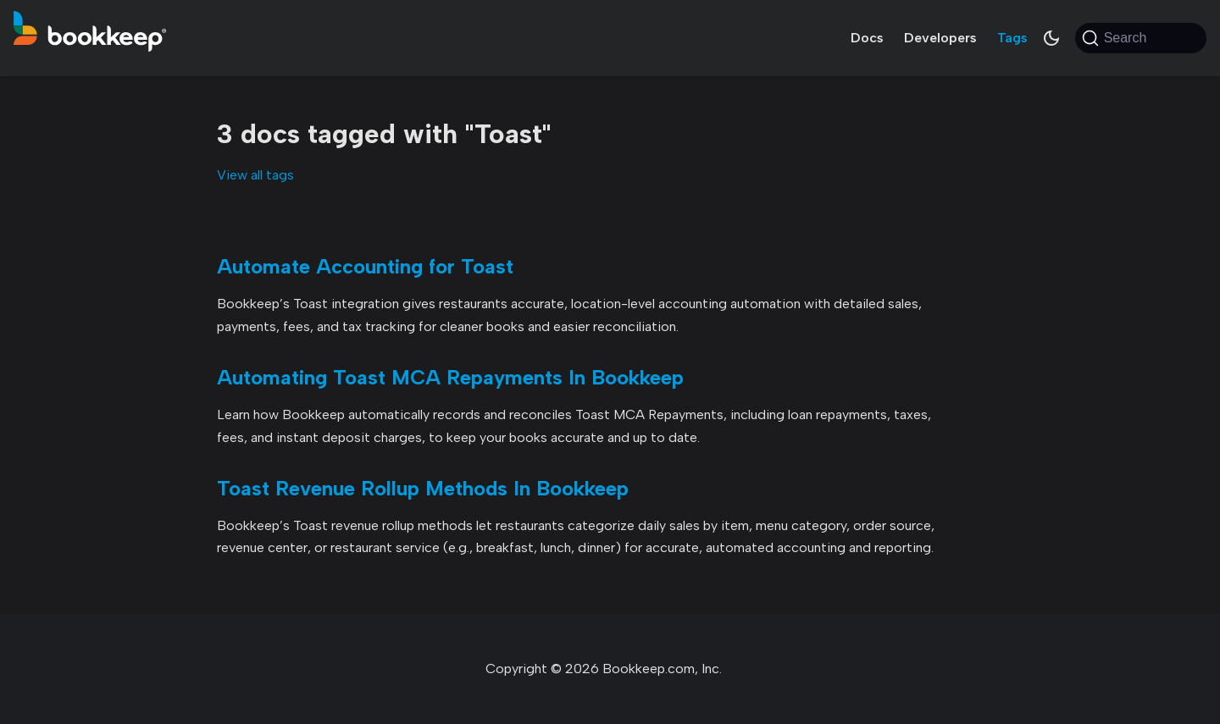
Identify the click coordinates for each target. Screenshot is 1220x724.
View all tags (255, 175)
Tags (1012, 38)
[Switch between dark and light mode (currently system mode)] (1051, 38)
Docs (867, 38)
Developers (940, 38)
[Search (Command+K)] (1140, 38)
